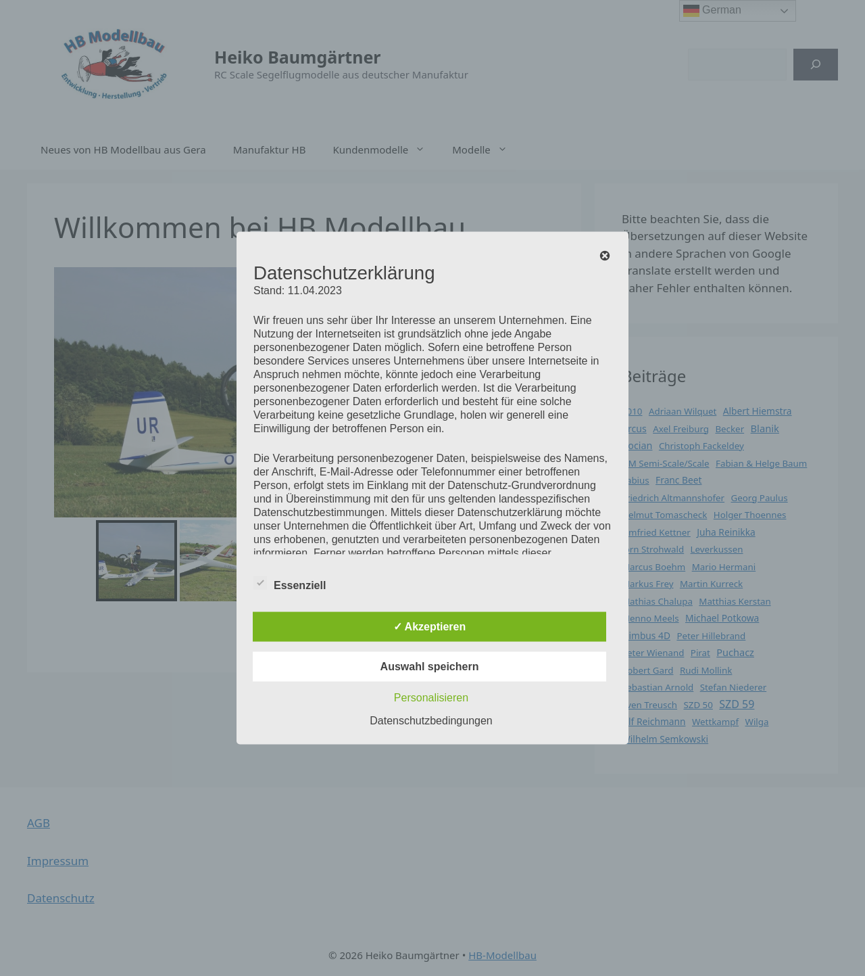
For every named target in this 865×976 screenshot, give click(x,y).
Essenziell (289, 583)
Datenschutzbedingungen (431, 720)
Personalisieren (431, 697)
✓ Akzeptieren (429, 626)
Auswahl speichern (429, 666)
